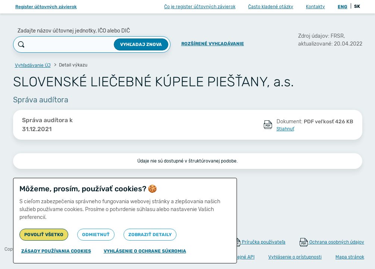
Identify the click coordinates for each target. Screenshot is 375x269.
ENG (342, 6)
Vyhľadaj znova (141, 44)
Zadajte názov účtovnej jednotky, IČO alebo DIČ (74, 31)
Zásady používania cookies (56, 251)
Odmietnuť (96, 234)
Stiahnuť (285, 129)
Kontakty (315, 6)
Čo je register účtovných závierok (199, 6)
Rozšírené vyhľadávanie (212, 43)
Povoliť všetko (43, 234)
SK (357, 6)
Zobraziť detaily (150, 234)
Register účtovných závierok (46, 6)
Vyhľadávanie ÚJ (33, 65)
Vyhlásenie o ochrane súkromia (145, 251)
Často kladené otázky (270, 6)
